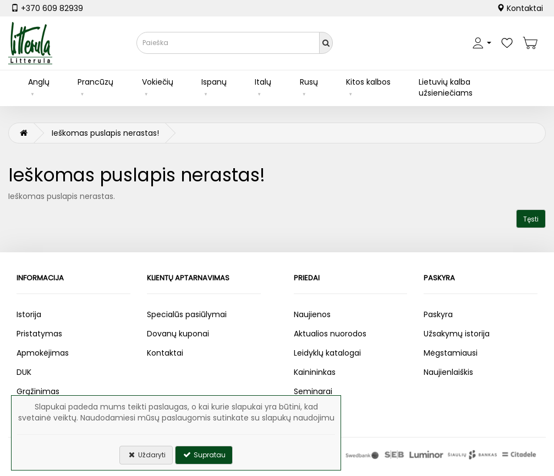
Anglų (39, 81)
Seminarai (313, 391)
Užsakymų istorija (457, 333)
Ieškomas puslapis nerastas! (105, 133)
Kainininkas (315, 372)
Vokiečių (157, 81)
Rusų (309, 81)
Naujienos (312, 314)
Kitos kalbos (368, 81)
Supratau (204, 455)
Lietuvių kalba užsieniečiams (446, 87)
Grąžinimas (38, 391)
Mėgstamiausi (451, 352)
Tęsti (531, 219)
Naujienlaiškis (448, 372)
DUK (24, 372)
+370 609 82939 (47, 8)
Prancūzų (95, 81)
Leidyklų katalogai (327, 352)
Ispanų (214, 81)
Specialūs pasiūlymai (187, 314)
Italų (263, 81)
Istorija (29, 314)
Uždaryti (146, 455)
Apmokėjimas (43, 352)
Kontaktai (520, 8)
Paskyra (438, 314)
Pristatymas (39, 333)
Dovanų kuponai (178, 333)
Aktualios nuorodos (330, 333)
